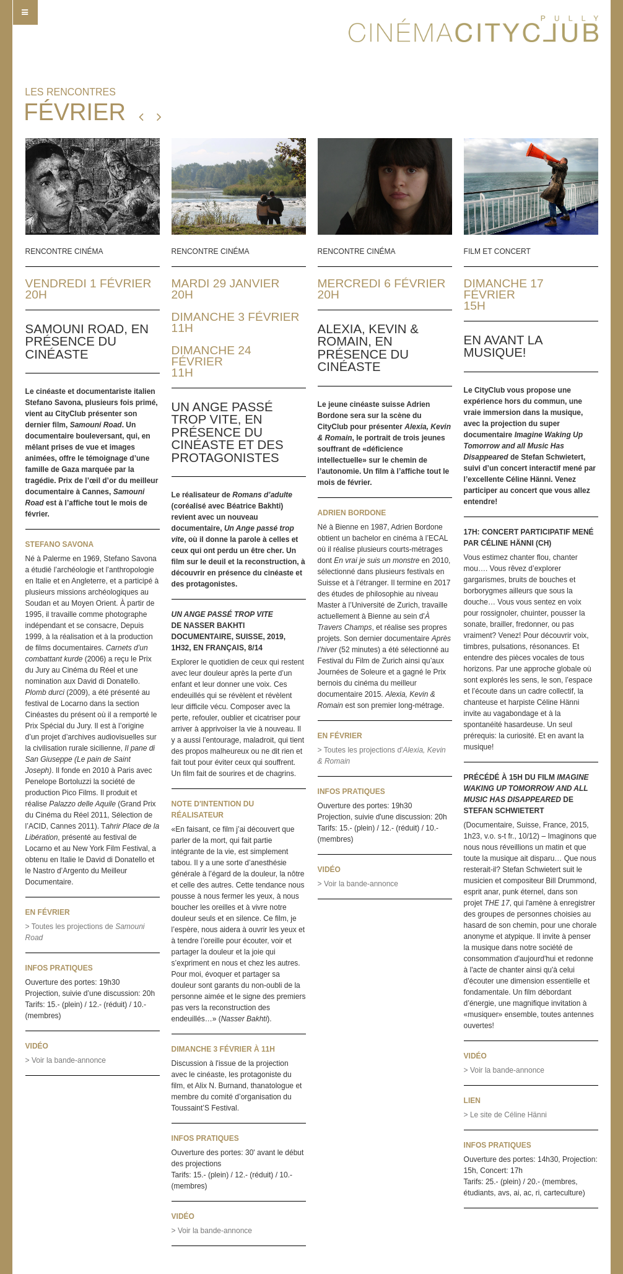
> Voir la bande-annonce (65, 1060)
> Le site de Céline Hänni (505, 1114)
